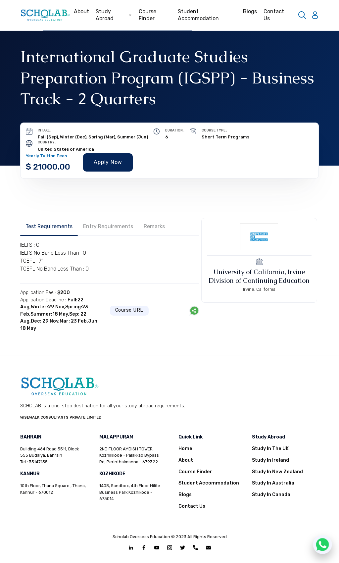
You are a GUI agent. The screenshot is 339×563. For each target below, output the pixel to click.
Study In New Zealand (277, 472)
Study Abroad (114, 15)
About (81, 11)
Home (185, 448)
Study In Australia (273, 483)
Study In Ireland (270, 460)
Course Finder (147, 15)
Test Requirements (49, 226)
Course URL (129, 310)
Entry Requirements (108, 226)
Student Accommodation (198, 15)
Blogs (250, 11)
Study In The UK (270, 448)
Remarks (154, 226)
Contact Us (274, 15)
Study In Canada (271, 494)
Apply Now (108, 162)
